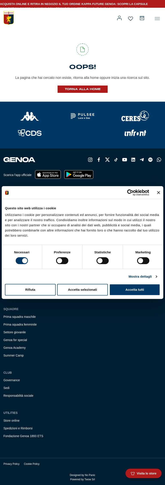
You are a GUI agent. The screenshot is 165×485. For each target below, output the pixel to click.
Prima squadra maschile (19, 316)
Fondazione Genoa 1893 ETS (23, 436)
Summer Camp (13, 355)
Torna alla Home (83, 89)
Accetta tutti (134, 289)
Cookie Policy (32, 463)
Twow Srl (89, 479)
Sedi (6, 388)
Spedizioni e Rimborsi (17, 428)
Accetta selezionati (82, 289)
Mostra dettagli (140, 276)
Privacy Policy (11, 463)
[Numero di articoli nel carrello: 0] (142, 18)
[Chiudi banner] (158, 192)
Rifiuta (30, 289)
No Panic (90, 475)
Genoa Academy (14, 347)
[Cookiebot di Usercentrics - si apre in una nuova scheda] (130, 192)
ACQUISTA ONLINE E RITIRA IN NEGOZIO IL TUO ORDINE (40, 4)
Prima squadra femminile (20, 324)
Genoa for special (15, 340)
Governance (11, 380)
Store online (11, 420)
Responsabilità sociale (18, 395)
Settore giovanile (14, 332)
